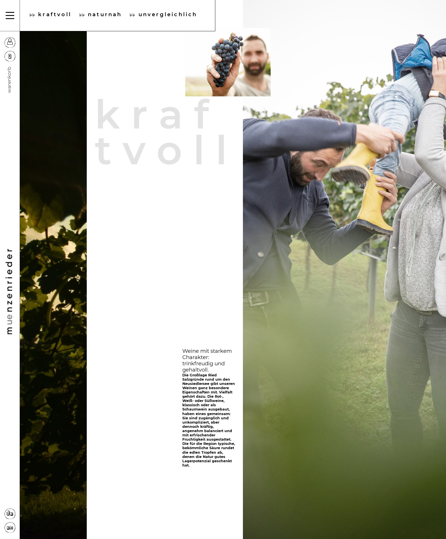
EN (10, 528)
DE (9, 514)
